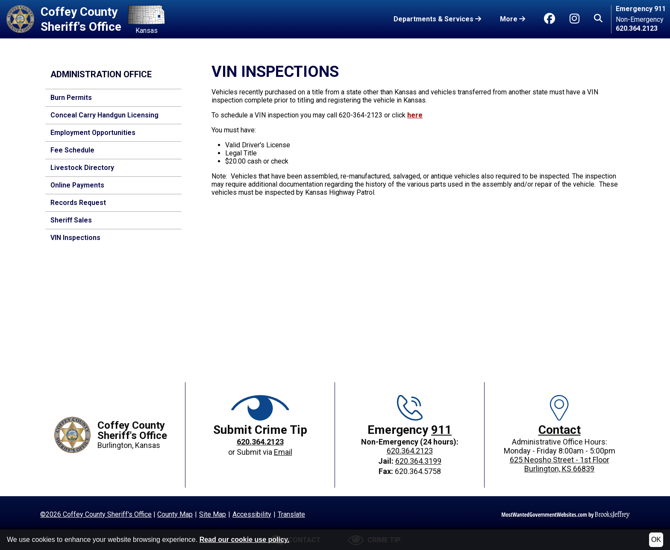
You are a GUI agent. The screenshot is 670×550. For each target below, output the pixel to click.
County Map (175, 514)
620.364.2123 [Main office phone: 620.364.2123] (410, 450)
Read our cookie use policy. (244, 539)
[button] (598, 19)
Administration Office (101, 74)
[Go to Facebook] (549, 18)
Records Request (78, 203)
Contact (559, 430)
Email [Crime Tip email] (283, 452)
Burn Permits (71, 98)
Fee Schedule (72, 150)
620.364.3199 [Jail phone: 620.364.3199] (418, 460)
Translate (291, 514)
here (415, 115)
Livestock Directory (82, 168)
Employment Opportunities (92, 133)
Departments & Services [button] (437, 19)
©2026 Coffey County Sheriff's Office (96, 514)
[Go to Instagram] (574, 18)
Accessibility (251, 514)
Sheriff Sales (71, 220)
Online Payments (77, 185)
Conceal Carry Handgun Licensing (104, 115)
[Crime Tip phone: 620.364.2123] (260, 442)
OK (656, 539)
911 (441, 430)
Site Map (212, 514)
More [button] (512, 19)
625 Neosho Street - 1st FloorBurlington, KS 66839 (559, 464)
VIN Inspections (75, 238)
